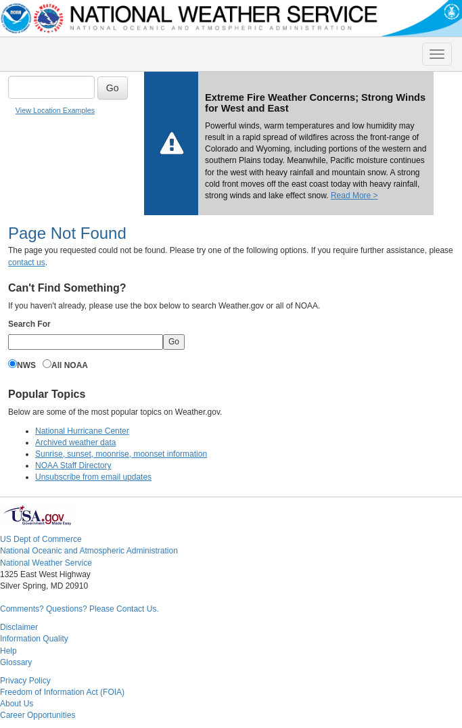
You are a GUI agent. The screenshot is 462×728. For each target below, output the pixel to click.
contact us (26, 262)
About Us (16, 703)
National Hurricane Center (82, 431)
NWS (26, 365)
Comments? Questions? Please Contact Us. (79, 609)
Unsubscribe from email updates (93, 477)
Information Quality (34, 638)
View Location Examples (55, 110)
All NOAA (69, 365)
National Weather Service (46, 563)
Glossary (16, 662)
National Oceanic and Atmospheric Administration (89, 550)
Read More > (354, 195)
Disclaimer (19, 627)
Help (8, 651)
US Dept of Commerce (41, 539)
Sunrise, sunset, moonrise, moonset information (121, 454)
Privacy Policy (25, 680)
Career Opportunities (37, 715)
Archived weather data (75, 442)
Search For (29, 324)
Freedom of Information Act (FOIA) (62, 692)
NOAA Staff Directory (73, 465)
